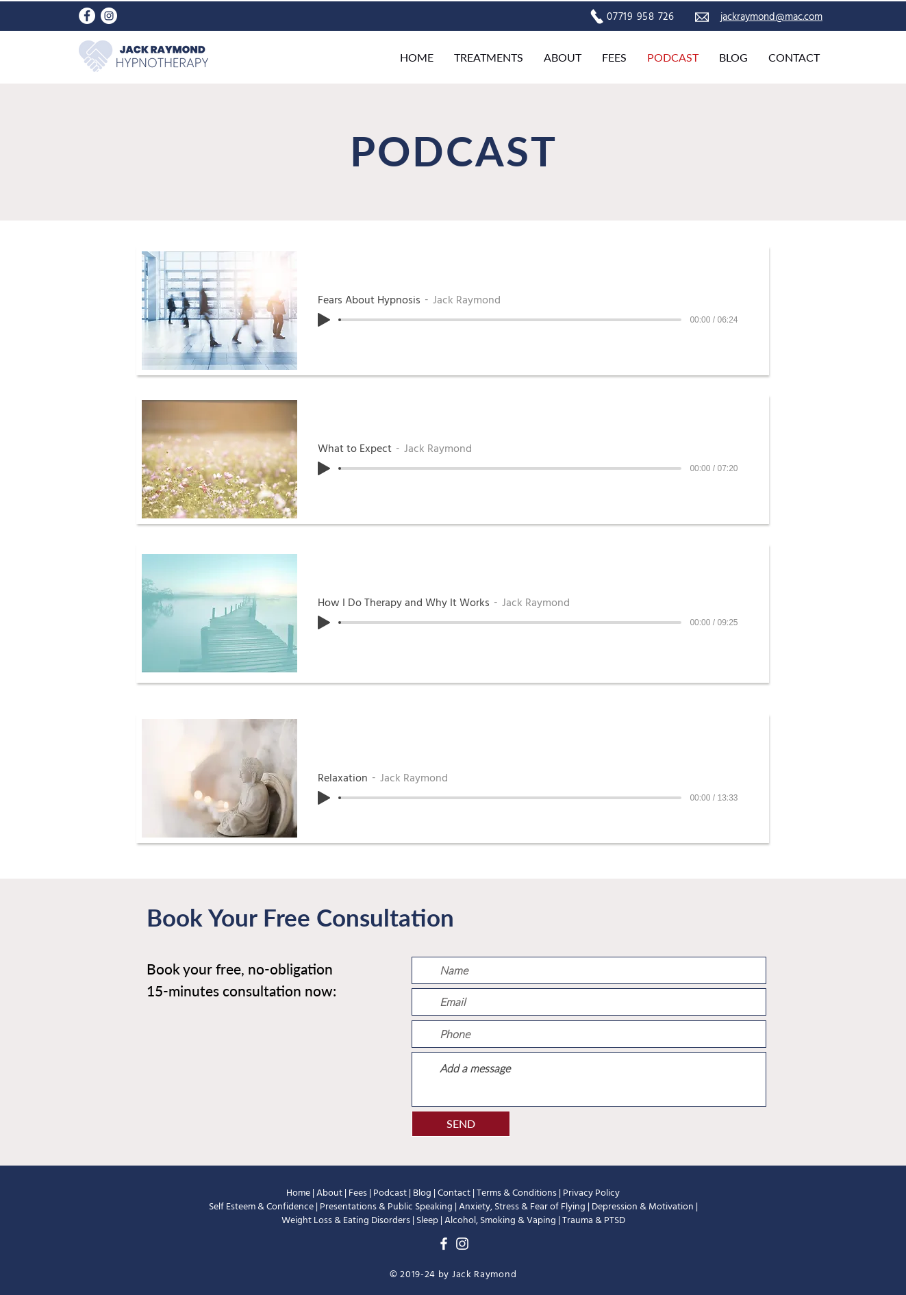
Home (298, 1193)
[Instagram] (109, 16)
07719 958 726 (641, 17)
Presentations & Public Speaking (386, 1207)
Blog (422, 1193)
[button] (488, 57)
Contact (454, 1193)
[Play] (324, 320)
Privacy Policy (591, 1193)
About (329, 1193)
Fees (358, 1193)
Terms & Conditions (517, 1193)
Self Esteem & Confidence (261, 1207)
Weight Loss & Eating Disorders (345, 1220)
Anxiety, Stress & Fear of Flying (522, 1207)
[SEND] (461, 1124)
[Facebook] (87, 16)
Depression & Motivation (643, 1207)
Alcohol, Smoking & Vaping (500, 1220)
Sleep (427, 1220)
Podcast (390, 1193)
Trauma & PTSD (593, 1220)
